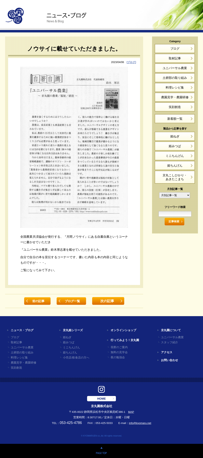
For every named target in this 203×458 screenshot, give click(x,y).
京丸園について (171, 330)
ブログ (174, 48)
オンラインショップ (123, 330)
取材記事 (175, 58)
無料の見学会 (119, 352)
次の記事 (107, 301)
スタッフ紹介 (169, 342)
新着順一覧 (174, 118)
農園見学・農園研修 (175, 97)
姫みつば (175, 146)
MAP (131, 411)
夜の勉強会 (118, 357)
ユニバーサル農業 (175, 68)
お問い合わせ (169, 360)
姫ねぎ (174, 136)
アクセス (166, 352)
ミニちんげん (175, 155)
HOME (101, 398)
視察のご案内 (119, 347)
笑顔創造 (175, 107)
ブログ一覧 (72, 301)
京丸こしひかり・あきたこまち (175, 177)
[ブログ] (131, 62)
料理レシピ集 (175, 87)
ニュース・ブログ (22, 330)
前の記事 (38, 301)
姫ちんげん (174, 165)
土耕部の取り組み (175, 77)
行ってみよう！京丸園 (125, 340)
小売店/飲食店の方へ (76, 357)
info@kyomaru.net (140, 423)
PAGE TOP (101, 451)
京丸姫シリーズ (73, 330)
